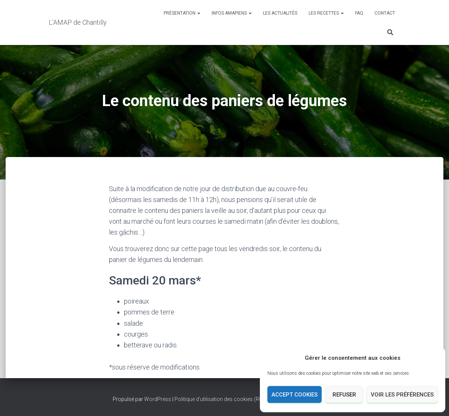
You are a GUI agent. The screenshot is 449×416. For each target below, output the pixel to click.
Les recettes (326, 13)
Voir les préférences (402, 394)
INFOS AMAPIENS (232, 13)
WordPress (157, 399)
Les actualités (280, 13)
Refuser (344, 394)
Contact (384, 13)
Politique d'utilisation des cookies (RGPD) (223, 399)
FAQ (359, 13)
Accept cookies (294, 394)
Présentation (182, 13)
